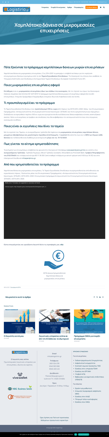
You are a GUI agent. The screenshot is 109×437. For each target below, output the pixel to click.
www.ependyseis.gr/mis (76, 150)
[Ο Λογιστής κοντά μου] (19, 310)
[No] (107, 434)
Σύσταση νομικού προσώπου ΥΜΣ (88, 366)
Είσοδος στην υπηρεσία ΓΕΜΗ (86, 369)
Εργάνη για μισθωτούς (83, 388)
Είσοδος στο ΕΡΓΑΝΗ (83, 371)
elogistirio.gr (59, 427)
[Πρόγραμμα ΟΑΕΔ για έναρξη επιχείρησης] (89, 310)
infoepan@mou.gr (28, 158)
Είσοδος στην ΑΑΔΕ (82, 396)
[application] (54, 210)
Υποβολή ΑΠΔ (80, 374)
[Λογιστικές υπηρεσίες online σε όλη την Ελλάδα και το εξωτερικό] (54, 310)
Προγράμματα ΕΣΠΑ (15, 287)
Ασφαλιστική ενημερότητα (85, 363)
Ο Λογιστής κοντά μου (14, 336)
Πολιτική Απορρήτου (83, 434)
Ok (75, 434)
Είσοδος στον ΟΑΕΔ (82, 402)
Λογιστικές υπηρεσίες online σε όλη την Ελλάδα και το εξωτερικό (54, 337)
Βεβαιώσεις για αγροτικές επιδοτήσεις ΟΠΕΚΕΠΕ (89, 378)
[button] (104, 7)
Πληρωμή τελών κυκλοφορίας (86, 399)
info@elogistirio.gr (102, 2)
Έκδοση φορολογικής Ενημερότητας (89, 360)
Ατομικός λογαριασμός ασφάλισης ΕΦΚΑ (88, 392)
